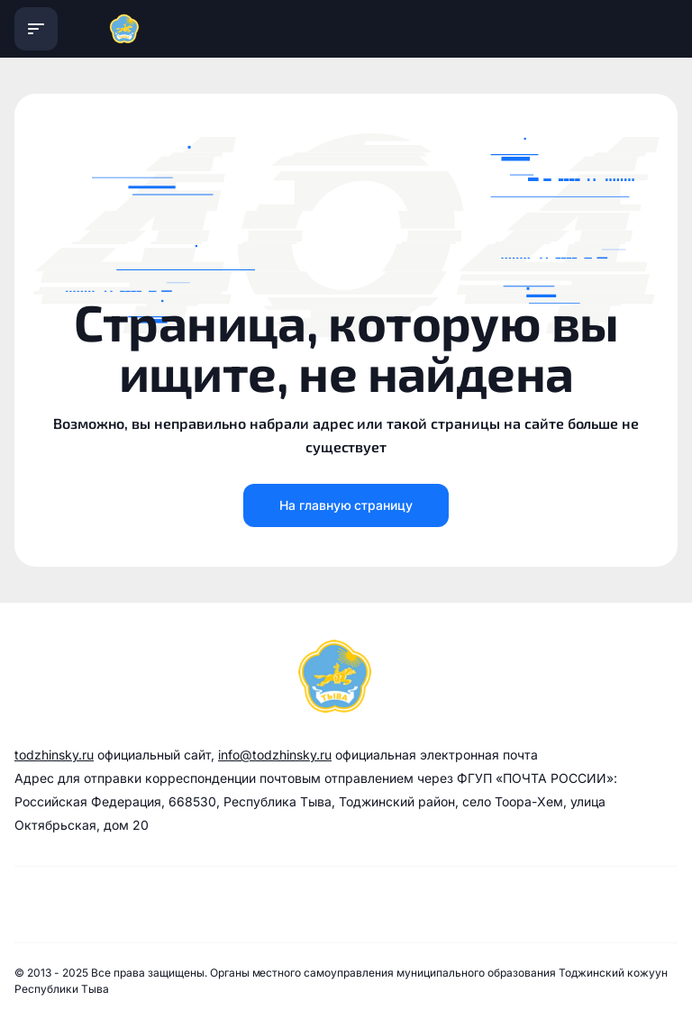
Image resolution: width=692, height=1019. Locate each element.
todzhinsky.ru (54, 754)
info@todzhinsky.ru (275, 754)
